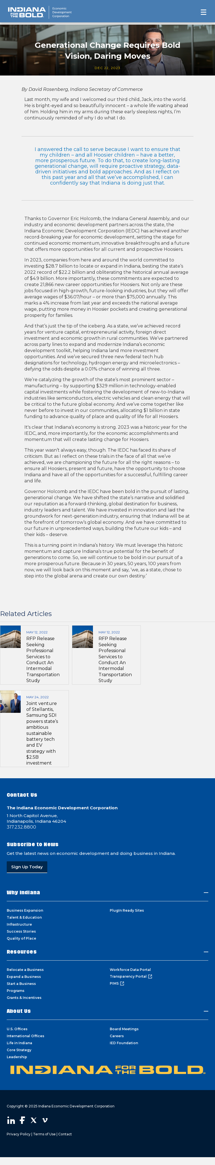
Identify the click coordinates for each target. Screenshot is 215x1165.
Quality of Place (21, 938)
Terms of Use (44, 1134)
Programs (15, 991)
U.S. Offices (17, 1029)
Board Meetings (124, 1029)
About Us (19, 1011)
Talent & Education (24, 917)
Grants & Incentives (24, 998)
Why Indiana (23, 892)
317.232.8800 (21, 827)
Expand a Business (24, 977)
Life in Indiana (19, 1043)
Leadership (17, 1057)
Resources (22, 952)
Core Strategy (19, 1050)
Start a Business (21, 984)
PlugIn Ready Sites (127, 910)
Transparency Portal (131, 976)
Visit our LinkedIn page (11, 1120)
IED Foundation (124, 1043)
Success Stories (21, 931)
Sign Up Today (27, 866)
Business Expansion (25, 910)
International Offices (25, 1036)
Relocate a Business (25, 970)
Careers (117, 1036)
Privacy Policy (19, 1134)
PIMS (117, 983)
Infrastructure (19, 924)
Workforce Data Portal (130, 970)
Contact (65, 1134)
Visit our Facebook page (22, 1120)
